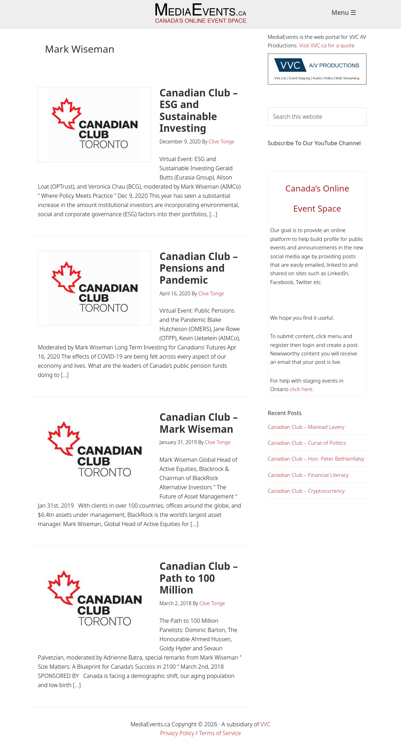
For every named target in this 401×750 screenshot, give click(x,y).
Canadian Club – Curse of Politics (307, 442)
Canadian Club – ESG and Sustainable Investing (198, 110)
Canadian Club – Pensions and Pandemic (198, 268)
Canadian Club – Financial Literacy (308, 474)
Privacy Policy (177, 733)
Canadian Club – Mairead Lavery (306, 426)
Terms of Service (220, 733)
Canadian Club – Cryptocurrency (306, 490)
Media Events (201, 14)
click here (301, 388)
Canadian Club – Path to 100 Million (198, 577)
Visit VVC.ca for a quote (326, 45)
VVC (266, 724)
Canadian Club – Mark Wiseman (198, 423)
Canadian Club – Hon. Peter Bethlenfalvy (316, 458)
